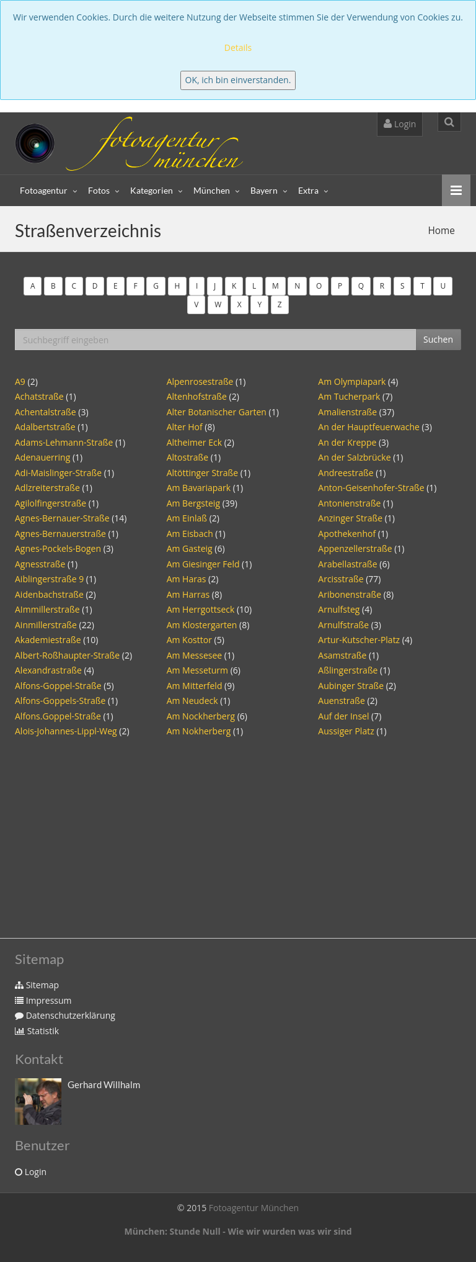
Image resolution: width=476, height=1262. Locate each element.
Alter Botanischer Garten (217, 412)
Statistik (37, 1031)
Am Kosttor (189, 640)
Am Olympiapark (352, 381)
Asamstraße (342, 655)
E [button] (115, 286)
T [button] (422, 286)
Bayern (264, 190)
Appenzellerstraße (355, 548)
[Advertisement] (238, 832)
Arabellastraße (347, 564)
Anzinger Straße (350, 518)
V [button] (196, 304)
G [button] (156, 286)
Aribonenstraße (349, 594)
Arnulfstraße (343, 625)
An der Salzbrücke (354, 457)
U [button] (443, 286)
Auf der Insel (343, 716)
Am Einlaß (187, 518)
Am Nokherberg (199, 731)
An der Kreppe (347, 442)
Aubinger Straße (351, 686)
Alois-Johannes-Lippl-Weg (66, 731)
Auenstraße (341, 700)
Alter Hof (185, 427)
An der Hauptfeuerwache (369, 427)
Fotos (99, 190)
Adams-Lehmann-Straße (64, 442)
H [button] (177, 286)
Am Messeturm (197, 670)
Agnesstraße (40, 564)
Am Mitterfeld (195, 686)
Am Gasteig (190, 548)
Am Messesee (195, 655)
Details (238, 47)
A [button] (32, 286)
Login (400, 124)
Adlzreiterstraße (47, 488)
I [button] (197, 286)
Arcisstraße (340, 579)
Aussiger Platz (346, 731)
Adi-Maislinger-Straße (58, 473)
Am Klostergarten (202, 625)
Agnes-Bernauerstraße (60, 533)
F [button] (135, 286)
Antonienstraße (349, 503)
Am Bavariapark (199, 488)
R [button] (382, 286)
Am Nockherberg (201, 716)
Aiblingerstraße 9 (49, 579)
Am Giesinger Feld (203, 564)
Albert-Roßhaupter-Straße (67, 655)
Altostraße (188, 457)
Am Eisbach (190, 533)
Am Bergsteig (193, 503)
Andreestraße (345, 473)
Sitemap (37, 985)
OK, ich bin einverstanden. (238, 80)
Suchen (438, 339)
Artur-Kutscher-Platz (359, 640)
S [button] (402, 286)
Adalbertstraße (45, 427)
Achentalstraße (45, 412)
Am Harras (188, 594)
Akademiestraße (48, 640)
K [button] (234, 286)
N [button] (297, 286)
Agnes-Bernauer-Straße (62, 518)
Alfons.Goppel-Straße (58, 716)
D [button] (95, 286)
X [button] (239, 304)
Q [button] (361, 286)
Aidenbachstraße (49, 594)
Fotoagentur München (254, 1208)
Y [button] (259, 304)
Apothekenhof (347, 533)
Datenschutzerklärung (65, 1015)
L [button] (254, 286)
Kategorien (151, 190)
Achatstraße (40, 396)
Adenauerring (42, 457)
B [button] (53, 286)
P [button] (340, 286)
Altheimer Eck (194, 442)
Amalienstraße (347, 412)
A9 (20, 381)
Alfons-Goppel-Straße (58, 686)
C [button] (74, 286)
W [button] (217, 304)
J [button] (215, 286)
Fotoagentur (44, 190)
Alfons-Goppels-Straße (60, 700)
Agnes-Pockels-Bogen (58, 548)
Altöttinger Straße (202, 473)
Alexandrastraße (48, 670)
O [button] (319, 286)
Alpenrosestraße (200, 381)
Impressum (43, 1000)
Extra (308, 190)
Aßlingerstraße (347, 670)
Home (442, 230)
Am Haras (186, 579)
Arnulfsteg (338, 609)
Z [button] (280, 304)
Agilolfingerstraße (50, 503)
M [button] (275, 286)
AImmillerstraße (47, 609)
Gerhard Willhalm (104, 1084)
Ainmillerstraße (46, 625)
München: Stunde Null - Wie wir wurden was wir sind (237, 1231)
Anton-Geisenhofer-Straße (371, 488)
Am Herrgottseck (201, 609)
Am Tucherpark (349, 396)
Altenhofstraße (197, 396)
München (211, 190)
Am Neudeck (192, 700)
